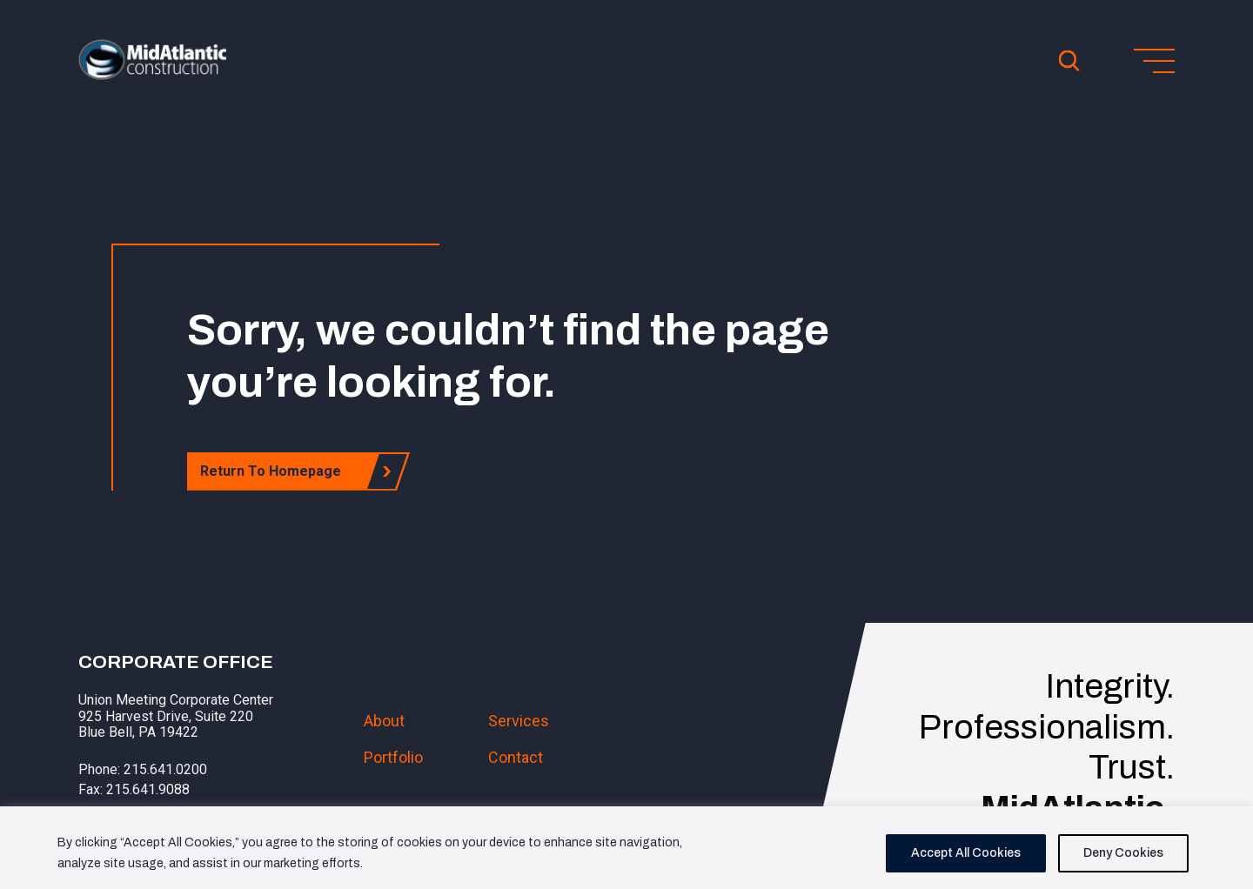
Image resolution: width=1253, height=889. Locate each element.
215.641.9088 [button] (148, 789)
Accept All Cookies (966, 852)
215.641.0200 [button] (165, 769)
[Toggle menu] (1154, 61)
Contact (515, 757)
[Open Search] (1069, 61)
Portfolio (393, 757)
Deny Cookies (1123, 852)
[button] (152, 75)
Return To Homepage (275, 471)
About (384, 721)
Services (518, 721)
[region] (626, 847)
